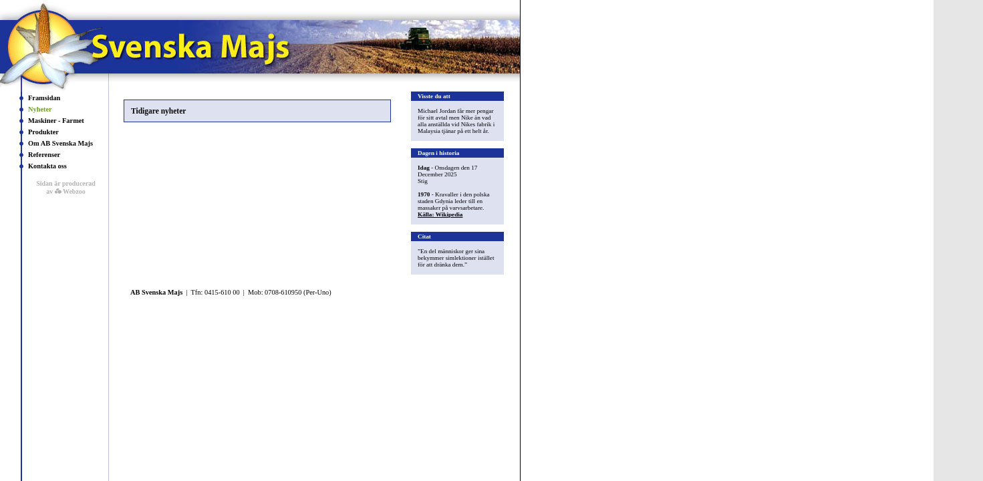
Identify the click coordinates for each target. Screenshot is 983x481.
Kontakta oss (47, 166)
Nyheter (40, 109)
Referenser (44, 154)
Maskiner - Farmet (56, 120)
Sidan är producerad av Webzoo (66, 187)
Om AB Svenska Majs (60, 143)
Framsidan (44, 98)
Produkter (43, 132)
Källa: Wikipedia (440, 214)
